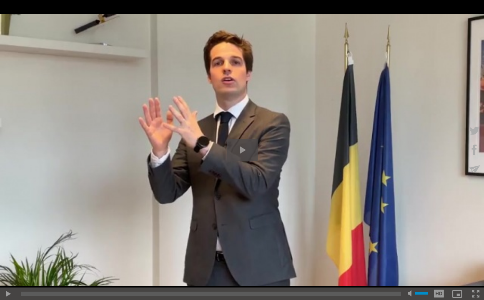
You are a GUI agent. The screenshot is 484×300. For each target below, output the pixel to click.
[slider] (211, 294)
